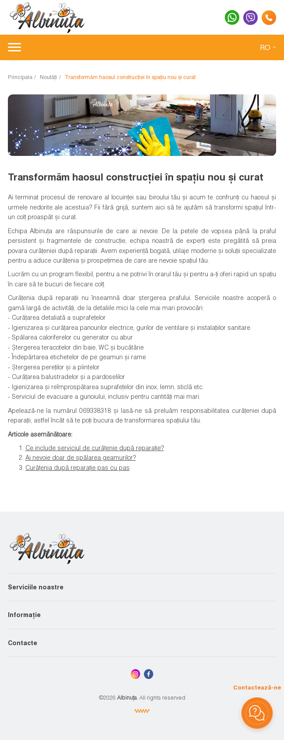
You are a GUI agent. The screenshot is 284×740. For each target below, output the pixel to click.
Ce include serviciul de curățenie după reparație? (94, 447)
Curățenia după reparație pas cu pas (77, 467)
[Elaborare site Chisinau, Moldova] (142, 711)
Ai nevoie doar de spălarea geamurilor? (80, 457)
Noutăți (48, 77)
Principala (20, 77)
